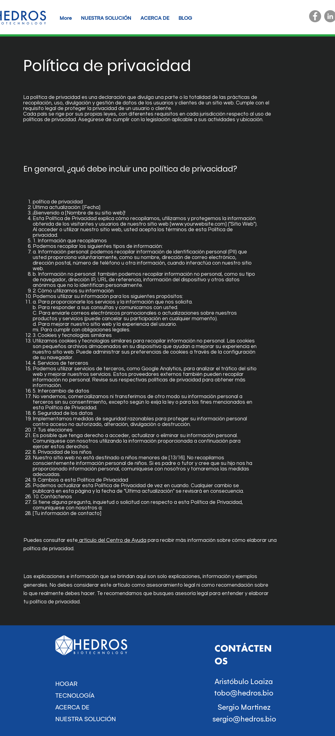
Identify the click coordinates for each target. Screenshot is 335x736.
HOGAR (66, 683)
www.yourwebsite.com (198, 224)
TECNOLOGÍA (74, 695)
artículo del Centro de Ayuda (112, 540)
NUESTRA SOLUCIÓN (85, 719)
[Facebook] (315, 16)
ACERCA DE (72, 707)
